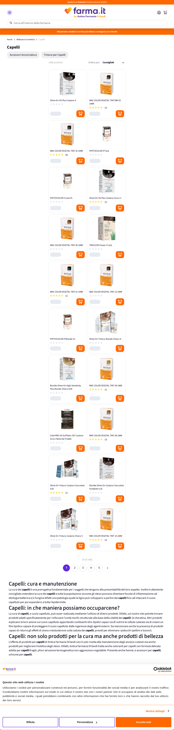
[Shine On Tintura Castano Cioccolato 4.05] (67, 479)
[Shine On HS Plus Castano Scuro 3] (107, 190)
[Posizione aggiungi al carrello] (80, 113)
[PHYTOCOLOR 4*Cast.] (107, 143)
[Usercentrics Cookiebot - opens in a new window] (156, 669)
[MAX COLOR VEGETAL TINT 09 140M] (107, 379)
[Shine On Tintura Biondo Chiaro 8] (107, 330)
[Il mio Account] (159, 12)
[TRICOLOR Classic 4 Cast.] (107, 237)
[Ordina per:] (113, 62)
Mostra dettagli (155, 711)
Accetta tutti (143, 722)
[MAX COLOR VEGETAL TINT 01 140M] (67, 284)
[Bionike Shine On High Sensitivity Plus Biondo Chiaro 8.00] (67, 379)
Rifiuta (30, 722)
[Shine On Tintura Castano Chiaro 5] (67, 528)
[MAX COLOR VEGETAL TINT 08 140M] (107, 429)
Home (9, 39)
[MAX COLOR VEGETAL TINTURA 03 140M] (107, 94)
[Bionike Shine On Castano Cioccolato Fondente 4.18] (107, 479)
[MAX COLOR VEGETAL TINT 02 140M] (67, 143)
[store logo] (84, 12)
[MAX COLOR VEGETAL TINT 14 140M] (107, 528)
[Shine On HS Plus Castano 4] (67, 94)
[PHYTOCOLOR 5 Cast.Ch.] (67, 190)
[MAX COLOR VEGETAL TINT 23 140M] (107, 284)
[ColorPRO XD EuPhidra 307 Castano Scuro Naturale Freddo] (67, 429)
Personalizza (87, 722)
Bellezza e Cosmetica (26, 39)
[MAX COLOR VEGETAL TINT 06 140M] (67, 237)
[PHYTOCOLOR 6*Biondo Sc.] (67, 330)
